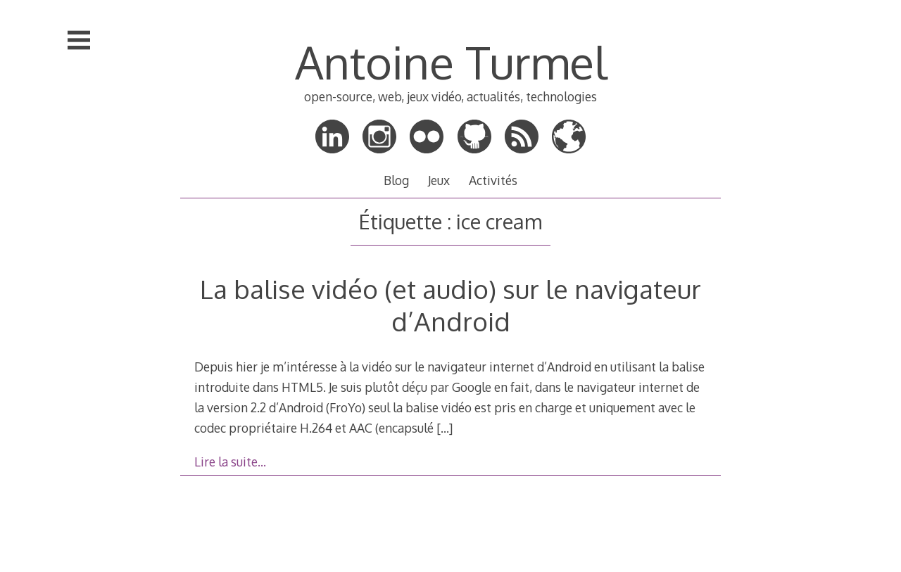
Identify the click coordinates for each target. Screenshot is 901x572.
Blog (396, 180)
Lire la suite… (230, 461)
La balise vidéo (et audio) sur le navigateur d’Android (450, 305)
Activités (493, 180)
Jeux (439, 180)
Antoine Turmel (451, 61)
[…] (444, 428)
